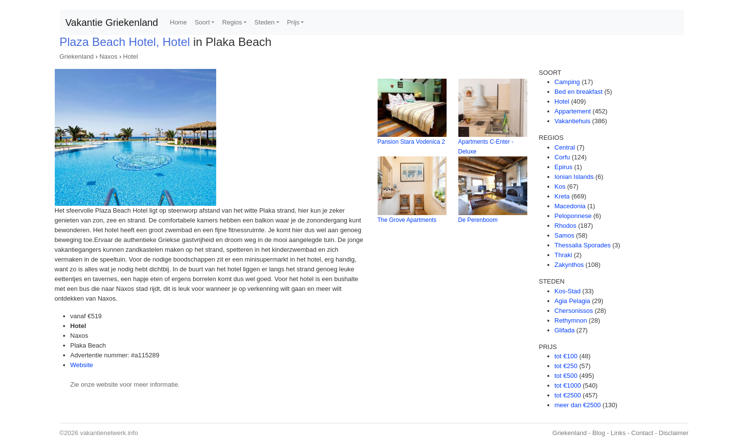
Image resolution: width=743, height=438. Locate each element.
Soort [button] (202, 22)
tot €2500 (568, 395)
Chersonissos (574, 310)
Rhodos (566, 225)
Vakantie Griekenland (112, 22)
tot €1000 (568, 385)
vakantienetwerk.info (109, 433)
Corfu (562, 157)
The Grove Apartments (407, 220)
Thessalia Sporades (583, 245)
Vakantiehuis (572, 121)
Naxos (108, 56)
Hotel (130, 56)
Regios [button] (232, 22)
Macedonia (570, 206)
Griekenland (77, 56)
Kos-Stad (568, 291)
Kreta (562, 196)
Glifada (565, 330)
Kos (560, 186)
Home (178, 22)
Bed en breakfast (579, 91)
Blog (598, 433)
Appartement (573, 111)
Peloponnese (573, 215)
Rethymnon (571, 320)
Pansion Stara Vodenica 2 (411, 141)
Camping (567, 82)
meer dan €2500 (578, 405)
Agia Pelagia (572, 301)
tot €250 (566, 366)
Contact (642, 433)
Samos (564, 235)
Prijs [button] (293, 22)
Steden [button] (264, 22)
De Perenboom (478, 220)
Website (81, 365)
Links (618, 433)
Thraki (563, 255)
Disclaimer (674, 433)
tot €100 (566, 356)
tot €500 (566, 375)
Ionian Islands (574, 176)
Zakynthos (569, 264)
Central (565, 147)
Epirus (564, 167)
